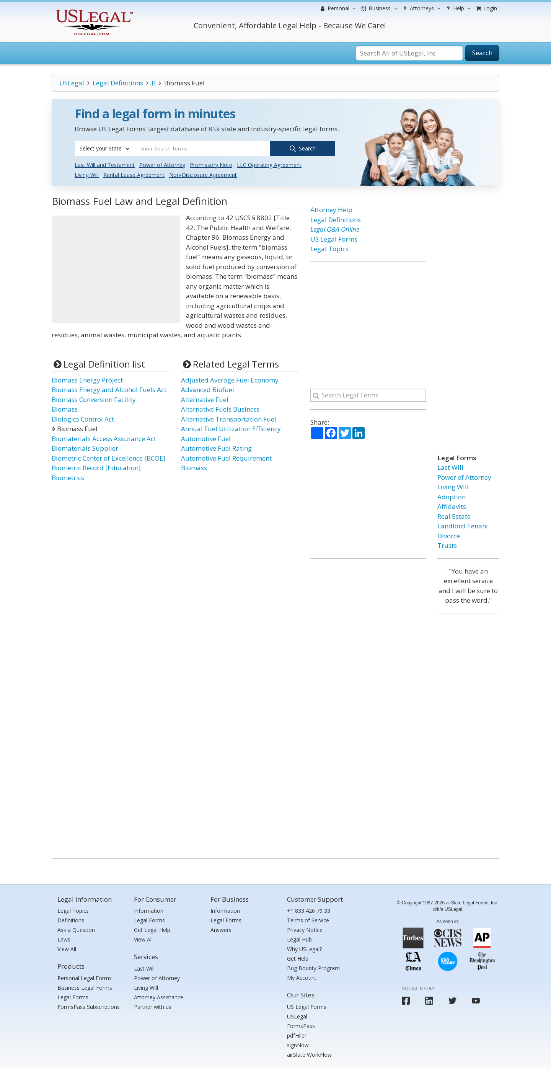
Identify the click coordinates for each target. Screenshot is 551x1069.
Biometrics (68, 476)
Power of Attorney (162, 164)
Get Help (297, 958)
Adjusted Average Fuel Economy (230, 379)
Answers (220, 929)
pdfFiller (296, 1034)
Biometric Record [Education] (96, 467)
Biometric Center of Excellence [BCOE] (109, 457)
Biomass (65, 408)
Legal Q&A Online (334, 228)
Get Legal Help (152, 929)
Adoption (451, 496)
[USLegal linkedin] (429, 1000)
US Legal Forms (333, 238)
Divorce (448, 535)
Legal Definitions (118, 82)
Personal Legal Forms (84, 977)
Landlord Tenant (462, 525)
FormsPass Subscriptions (88, 1006)
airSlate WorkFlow (309, 1054)
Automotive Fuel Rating (216, 447)
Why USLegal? (304, 948)
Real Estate (454, 515)
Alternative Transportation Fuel (228, 418)
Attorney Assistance (158, 996)
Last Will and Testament (105, 164)
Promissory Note (211, 164)
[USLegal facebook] (406, 1000)
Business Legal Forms (84, 987)
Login (486, 8)
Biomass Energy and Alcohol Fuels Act (109, 389)
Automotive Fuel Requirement (226, 457)
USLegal (71, 82)
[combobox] (105, 148)
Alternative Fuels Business (220, 408)
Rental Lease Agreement (134, 174)
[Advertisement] (116, 268)
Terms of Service (308, 920)
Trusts (447, 545)
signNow (298, 1044)
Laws (63, 939)
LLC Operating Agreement (269, 164)
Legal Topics (329, 248)
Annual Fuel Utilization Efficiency (231, 428)
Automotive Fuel (206, 437)
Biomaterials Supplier (85, 447)
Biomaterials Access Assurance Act (104, 437)
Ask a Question (76, 929)
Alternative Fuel (204, 398)
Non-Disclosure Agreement (203, 174)
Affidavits (451, 506)
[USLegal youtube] (476, 1000)
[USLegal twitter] (452, 1000)
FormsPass (301, 1025)
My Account (301, 977)
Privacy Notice (305, 929)
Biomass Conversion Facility (94, 398)
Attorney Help (331, 209)
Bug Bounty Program (313, 967)
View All (66, 948)
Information (148, 910)
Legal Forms (72, 996)
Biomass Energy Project (87, 379)
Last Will (450, 467)
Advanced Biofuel (207, 389)
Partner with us (152, 1006)
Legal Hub (299, 939)
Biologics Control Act (83, 418)
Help (457, 8)
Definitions (70, 920)
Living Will (87, 174)
